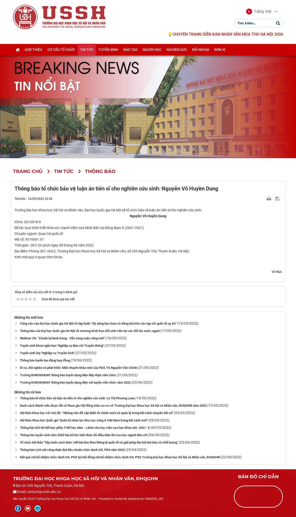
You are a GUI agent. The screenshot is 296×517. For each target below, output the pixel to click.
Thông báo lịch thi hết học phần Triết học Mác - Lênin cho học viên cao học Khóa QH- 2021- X (85, 428)
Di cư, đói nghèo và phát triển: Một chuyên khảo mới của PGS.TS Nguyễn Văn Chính (78, 368)
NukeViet (121, 499)
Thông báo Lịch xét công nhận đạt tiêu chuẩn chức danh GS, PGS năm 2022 (72, 450)
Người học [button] (152, 50)
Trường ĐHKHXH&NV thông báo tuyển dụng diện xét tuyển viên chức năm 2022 (75, 382)
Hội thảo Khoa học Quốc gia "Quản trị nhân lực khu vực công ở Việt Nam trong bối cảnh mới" (84, 420)
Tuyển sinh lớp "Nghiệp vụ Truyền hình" (47, 353)
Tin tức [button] (86, 50)
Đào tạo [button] (130, 50)
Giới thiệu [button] (33, 50)
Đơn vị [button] (219, 50)
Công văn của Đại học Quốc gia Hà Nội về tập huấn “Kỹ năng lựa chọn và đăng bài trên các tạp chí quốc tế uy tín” (98, 323)
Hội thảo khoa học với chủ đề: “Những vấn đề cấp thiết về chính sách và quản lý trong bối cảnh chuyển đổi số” (96, 413)
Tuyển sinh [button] (108, 50)
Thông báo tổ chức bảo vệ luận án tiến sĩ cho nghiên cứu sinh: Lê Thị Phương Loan (77, 398)
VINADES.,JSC (154, 499)
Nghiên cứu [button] (177, 50)
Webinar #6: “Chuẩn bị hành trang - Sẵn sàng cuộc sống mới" (62, 338)
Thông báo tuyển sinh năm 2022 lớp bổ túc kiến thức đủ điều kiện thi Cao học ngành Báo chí (84, 435)
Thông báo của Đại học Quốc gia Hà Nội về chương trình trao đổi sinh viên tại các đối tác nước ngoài (90, 331)
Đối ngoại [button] (200, 50)
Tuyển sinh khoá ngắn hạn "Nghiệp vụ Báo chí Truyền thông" (62, 345)
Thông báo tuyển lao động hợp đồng (45, 360)
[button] (258, 12)
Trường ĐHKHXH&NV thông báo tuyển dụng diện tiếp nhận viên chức (68, 375)
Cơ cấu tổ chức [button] (61, 50)
